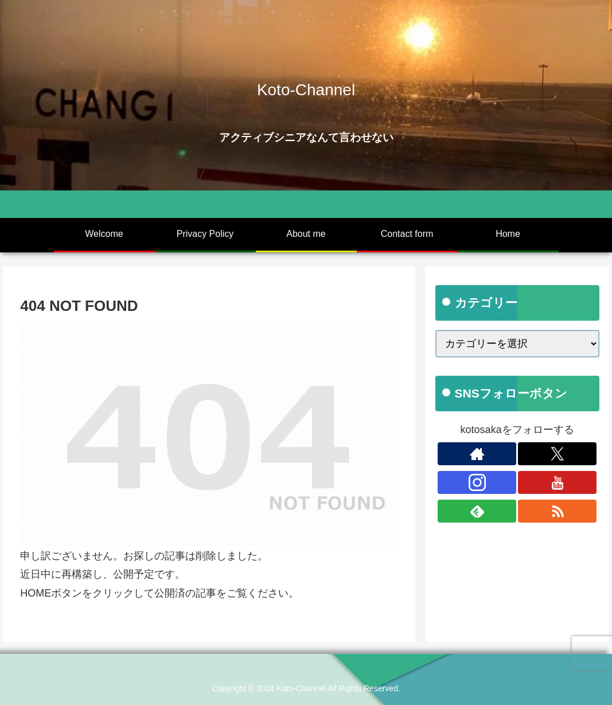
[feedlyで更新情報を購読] (477, 511)
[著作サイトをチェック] (477, 453)
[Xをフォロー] (557, 453)
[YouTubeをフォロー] (557, 482)
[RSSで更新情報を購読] (557, 511)
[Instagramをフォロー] (477, 482)
